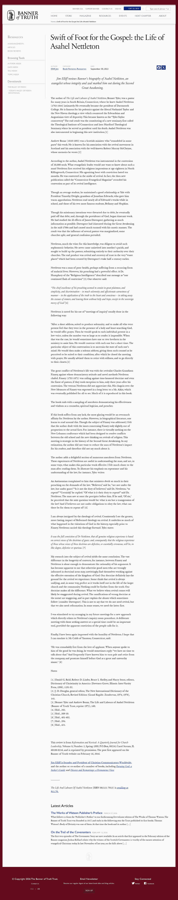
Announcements (16, 44)
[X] (163, 67)
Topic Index (14, 74)
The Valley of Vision (17, 87)
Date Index (13, 67)
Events (123, 16)
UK (38, 889)
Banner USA (79, 9)
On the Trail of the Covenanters (71, 832)
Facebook (149, 883)
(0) (135, 9)
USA (32, 889)
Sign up (89, 890)
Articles (12, 47)
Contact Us (108, 9)
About (162, 16)
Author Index (15, 63)
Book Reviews (69, 68)
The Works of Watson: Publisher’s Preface (76, 813)
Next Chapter (143, 16)
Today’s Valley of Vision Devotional (19, 91)
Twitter (135, 883)
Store (68, 16)
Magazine (85, 16)
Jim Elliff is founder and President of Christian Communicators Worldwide (91, 762)
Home (53, 23)
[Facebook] (159, 67)
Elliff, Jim (54, 68)
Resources (105, 16)
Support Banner (94, 9)
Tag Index (13, 71)
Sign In (120, 9)
